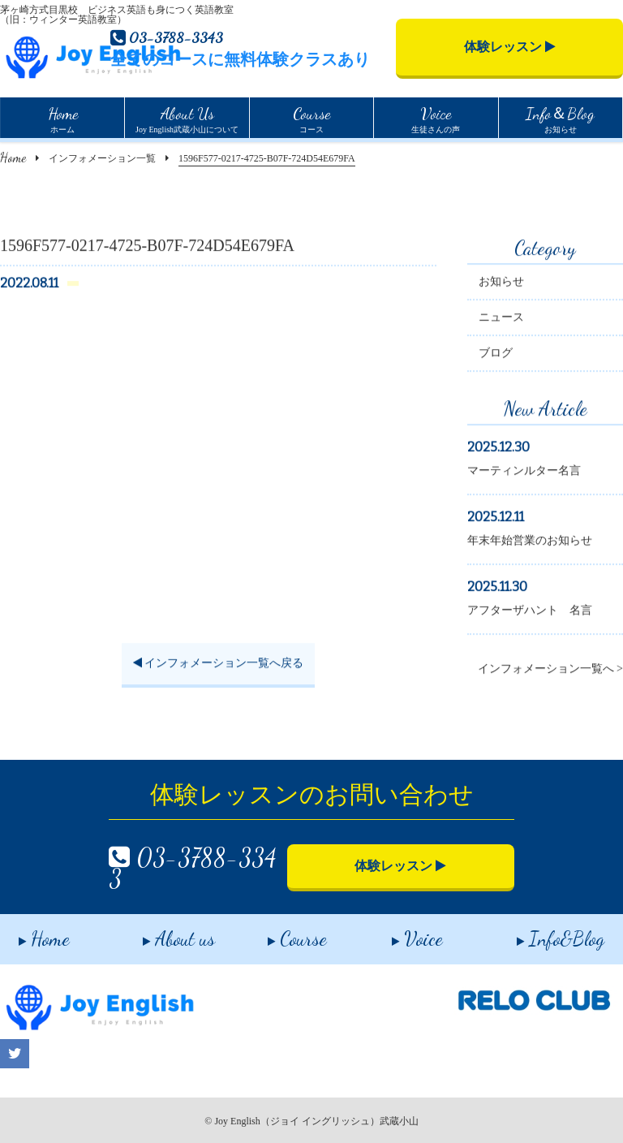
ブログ (496, 355)
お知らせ (560, 117)
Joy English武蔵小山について (186, 117)
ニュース (501, 319)
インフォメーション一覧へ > (550, 671)
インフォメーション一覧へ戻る (218, 665)
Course (278, 933)
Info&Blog (542, 933)
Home (13, 157)
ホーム (63, 117)
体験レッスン (510, 47)
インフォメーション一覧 (102, 158)
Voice (399, 933)
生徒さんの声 (435, 117)
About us (161, 933)
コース (311, 117)
